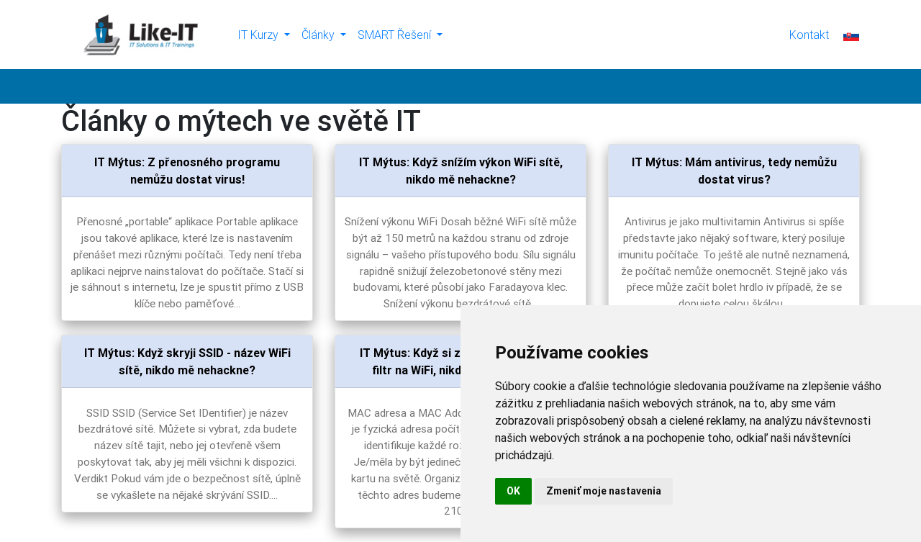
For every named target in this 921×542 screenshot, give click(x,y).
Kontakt (809, 34)
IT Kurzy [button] (259, 34)
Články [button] (319, 34)
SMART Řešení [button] (396, 34)
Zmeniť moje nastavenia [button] (603, 490)
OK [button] (513, 490)
